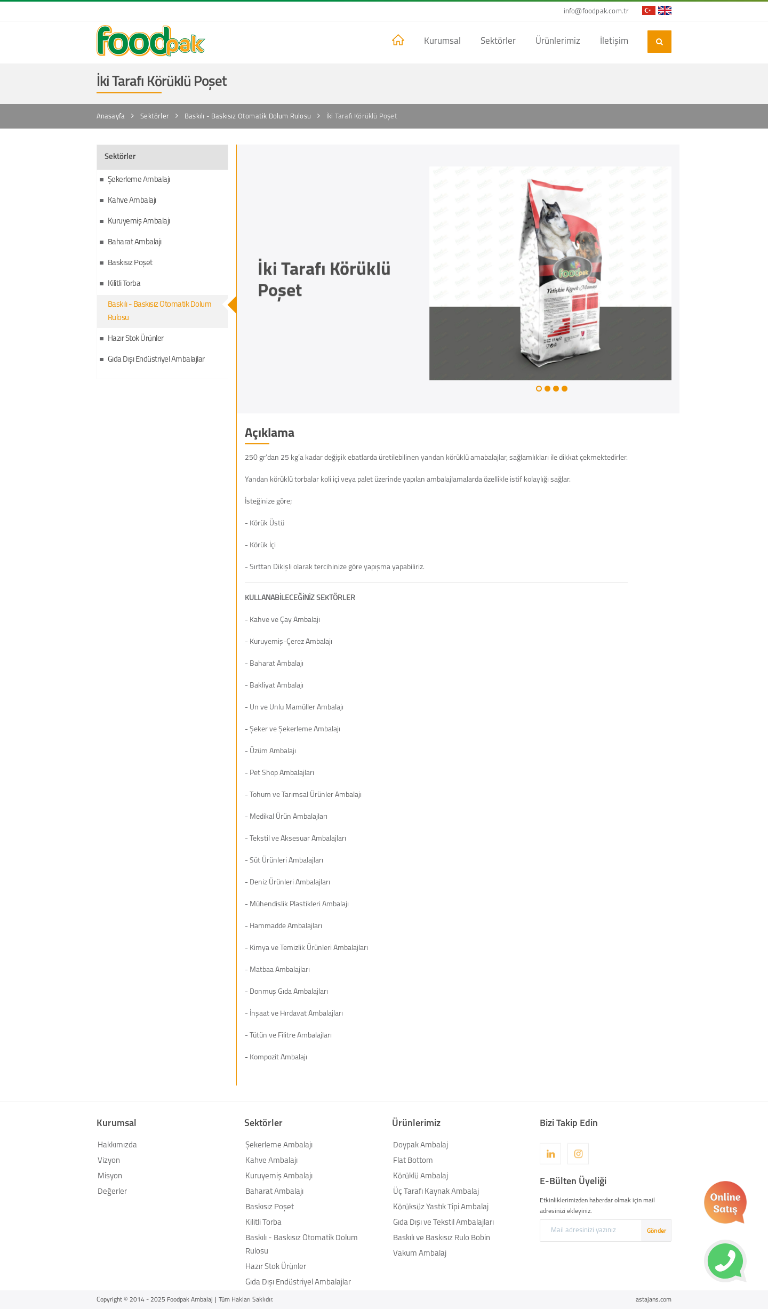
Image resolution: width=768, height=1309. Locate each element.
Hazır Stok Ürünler (136, 339)
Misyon (110, 1176)
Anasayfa (111, 116)
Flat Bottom (413, 1161)
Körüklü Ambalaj (420, 1176)
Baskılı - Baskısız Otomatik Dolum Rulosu (248, 116)
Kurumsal (442, 41)
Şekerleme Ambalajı (139, 180)
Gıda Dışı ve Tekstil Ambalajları (443, 1223)
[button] (539, 389)
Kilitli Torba (124, 284)
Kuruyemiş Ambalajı (139, 222)
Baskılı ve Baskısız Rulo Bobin (441, 1238)
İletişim (614, 41)
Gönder (656, 1231)
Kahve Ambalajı (132, 201)
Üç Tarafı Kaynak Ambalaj (436, 1192)
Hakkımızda (117, 1146)
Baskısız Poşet (130, 263)
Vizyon (109, 1161)
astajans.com (653, 1300)
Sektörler (498, 41)
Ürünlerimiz (557, 41)
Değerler (112, 1192)
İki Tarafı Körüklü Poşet (361, 116)
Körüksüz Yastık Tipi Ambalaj (441, 1207)
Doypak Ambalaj (420, 1146)
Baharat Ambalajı (135, 242)
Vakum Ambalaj (419, 1254)
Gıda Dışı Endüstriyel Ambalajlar (156, 360)
